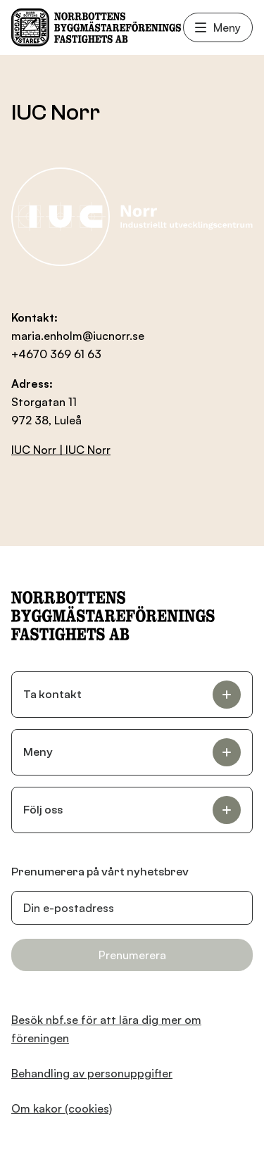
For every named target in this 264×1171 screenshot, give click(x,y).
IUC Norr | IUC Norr (61, 450)
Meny (218, 27)
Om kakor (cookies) (61, 1108)
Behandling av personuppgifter (91, 1073)
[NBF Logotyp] (96, 27)
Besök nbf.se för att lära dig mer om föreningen (106, 1029)
